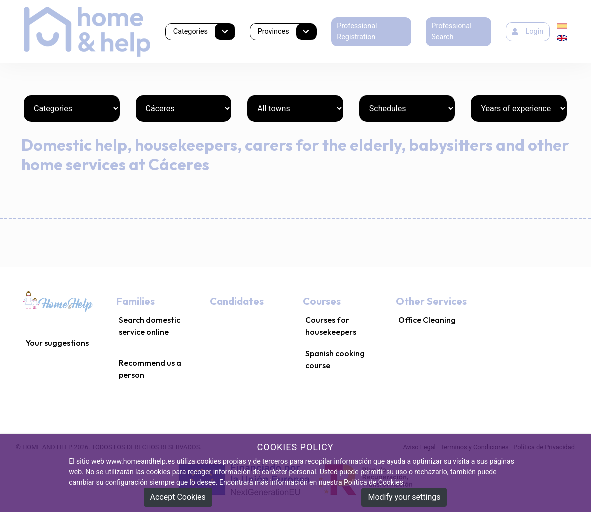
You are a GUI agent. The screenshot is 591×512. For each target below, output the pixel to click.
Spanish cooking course (335, 359)
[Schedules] (408, 108)
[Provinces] (184, 108)
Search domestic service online (149, 326)
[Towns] (296, 108)
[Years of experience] (519, 108)
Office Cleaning (427, 320)
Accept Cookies (178, 497)
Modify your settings (404, 497)
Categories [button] (205, 32)
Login (528, 31)
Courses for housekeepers (331, 326)
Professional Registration (357, 31)
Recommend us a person (150, 369)
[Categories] (72, 108)
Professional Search (452, 31)
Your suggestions (57, 343)
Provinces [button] (287, 32)
